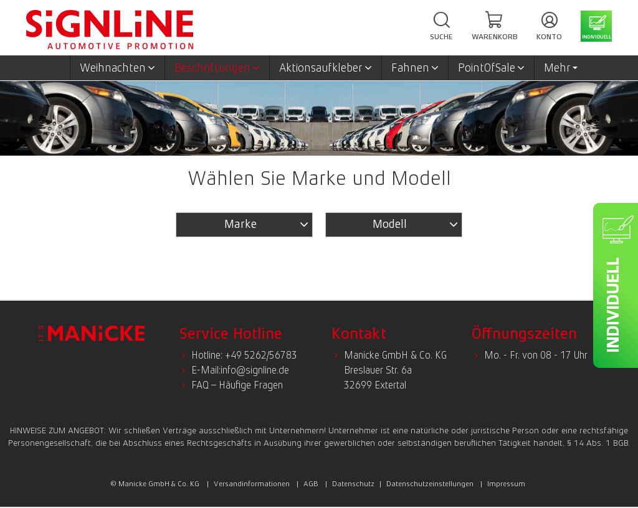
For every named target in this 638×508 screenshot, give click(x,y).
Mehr (561, 68)
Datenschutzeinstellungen (430, 483)
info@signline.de (255, 370)
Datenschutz (353, 483)
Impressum (506, 483)
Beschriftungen (217, 68)
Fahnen (415, 68)
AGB (310, 483)
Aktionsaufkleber (325, 68)
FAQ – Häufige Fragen (237, 385)
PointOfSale (491, 68)
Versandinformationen (252, 483)
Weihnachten (117, 68)
